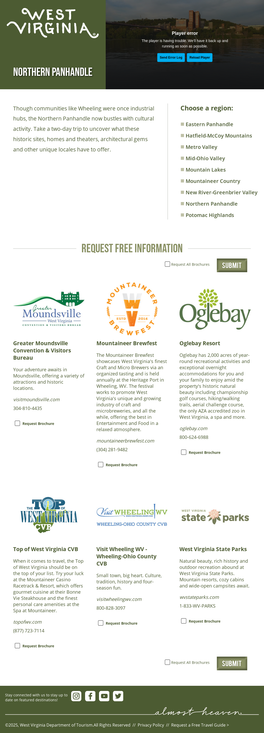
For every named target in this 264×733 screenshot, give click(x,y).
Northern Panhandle (209, 203)
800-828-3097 (110, 608)
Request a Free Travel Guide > (200, 725)
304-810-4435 (27, 408)
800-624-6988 (193, 437)
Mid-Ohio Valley (202, 157)
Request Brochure (38, 423)
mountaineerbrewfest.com (125, 441)
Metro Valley (198, 146)
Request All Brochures (190, 264)
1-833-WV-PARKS (197, 606)
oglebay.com (193, 428)
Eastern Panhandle (206, 123)
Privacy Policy (151, 725)
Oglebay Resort (199, 343)
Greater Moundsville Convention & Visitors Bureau (42, 350)
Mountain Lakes (203, 169)
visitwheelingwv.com (119, 599)
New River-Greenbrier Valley (219, 191)
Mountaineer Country (210, 180)
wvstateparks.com (199, 597)
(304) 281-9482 (112, 449)
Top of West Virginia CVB (45, 549)
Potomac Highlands (207, 214)
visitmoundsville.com (36, 399)
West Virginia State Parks (213, 549)
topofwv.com (27, 622)
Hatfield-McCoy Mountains (216, 135)
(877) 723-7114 (28, 630)
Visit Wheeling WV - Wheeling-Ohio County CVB (126, 556)
